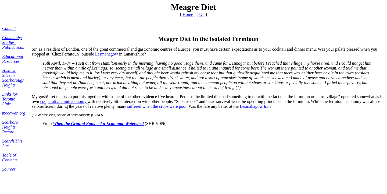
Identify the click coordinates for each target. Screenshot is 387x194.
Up (202, 14)
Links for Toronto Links (9, 99)
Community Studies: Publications (13, 42)
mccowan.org (13, 113)
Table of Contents (9, 157)
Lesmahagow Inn (255, 106)
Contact (9, 28)
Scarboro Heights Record (10, 127)
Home (187, 14)
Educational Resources (12, 59)
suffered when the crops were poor (157, 106)
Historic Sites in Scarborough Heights (13, 77)
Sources (9, 169)
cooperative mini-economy (64, 101)
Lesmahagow (106, 54)
